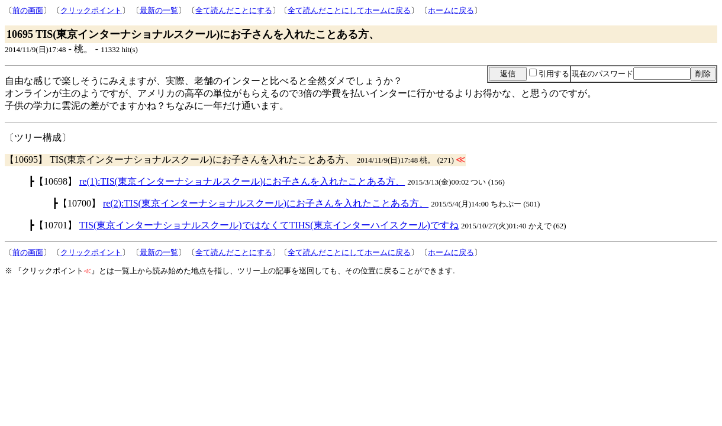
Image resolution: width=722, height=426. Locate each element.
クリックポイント (91, 10)
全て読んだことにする (233, 10)
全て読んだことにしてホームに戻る (349, 10)
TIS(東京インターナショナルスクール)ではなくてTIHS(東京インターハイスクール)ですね (269, 225)
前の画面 (27, 10)
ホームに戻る (451, 10)
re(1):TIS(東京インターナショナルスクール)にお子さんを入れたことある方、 (242, 181)
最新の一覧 (159, 10)
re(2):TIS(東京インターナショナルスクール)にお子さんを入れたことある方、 (265, 203)
